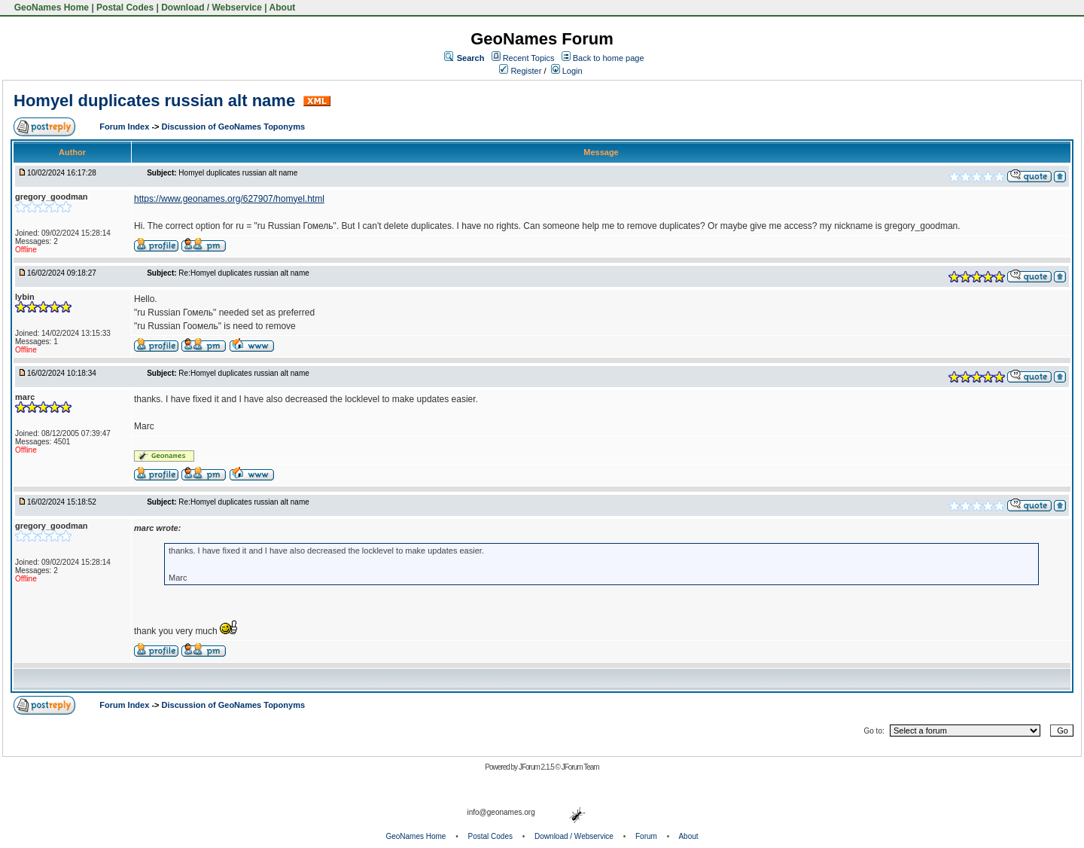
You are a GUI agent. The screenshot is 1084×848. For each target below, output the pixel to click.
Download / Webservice (211, 7)
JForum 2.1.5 (537, 767)
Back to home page (608, 58)
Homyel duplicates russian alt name (157, 100)
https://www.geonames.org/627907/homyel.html (229, 199)
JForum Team (580, 767)
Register (520, 70)
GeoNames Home (50, 7)
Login (567, 70)
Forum (646, 836)
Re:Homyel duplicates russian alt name (243, 273)
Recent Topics (529, 58)
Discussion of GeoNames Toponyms (234, 126)
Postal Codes (125, 7)
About (282, 7)
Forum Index (125, 126)
